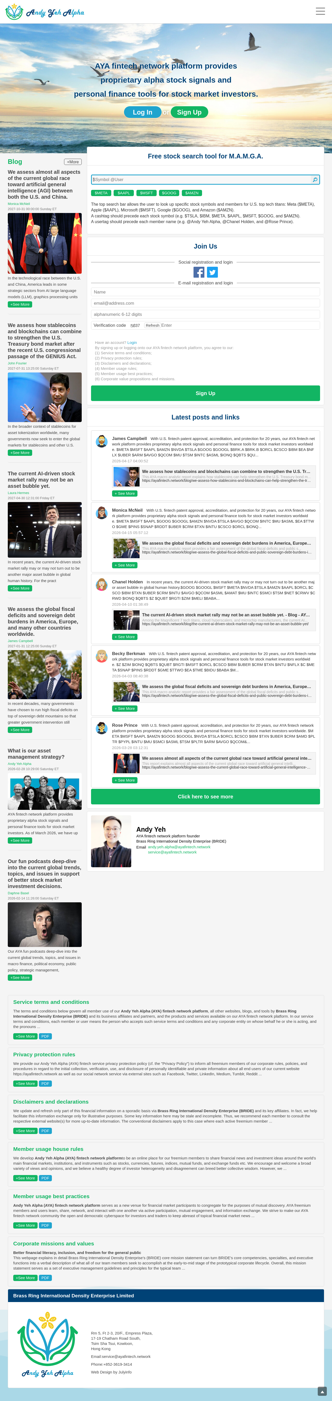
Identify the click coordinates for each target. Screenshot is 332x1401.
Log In (143, 112)
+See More (20, 304)
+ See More (125, 493)
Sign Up (189, 112)
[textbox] (205, 180)
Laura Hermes (18, 493)
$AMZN (191, 193)
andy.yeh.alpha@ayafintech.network (179, 847)
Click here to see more (205, 796)
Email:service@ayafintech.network (120, 1356)
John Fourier (17, 363)
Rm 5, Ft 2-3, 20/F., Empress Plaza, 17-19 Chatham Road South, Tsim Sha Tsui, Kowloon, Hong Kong (122, 1341)
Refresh (153, 325)
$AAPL (124, 193)
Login (132, 342)
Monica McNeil (19, 204)
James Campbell (20, 641)
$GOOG (169, 193)
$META (101, 193)
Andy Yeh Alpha (19, 764)
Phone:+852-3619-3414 (111, 1364)
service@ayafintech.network (172, 852)
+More (73, 162)
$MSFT (146, 193)
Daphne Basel (18, 893)
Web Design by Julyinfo (111, 1372)
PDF (45, 1036)
